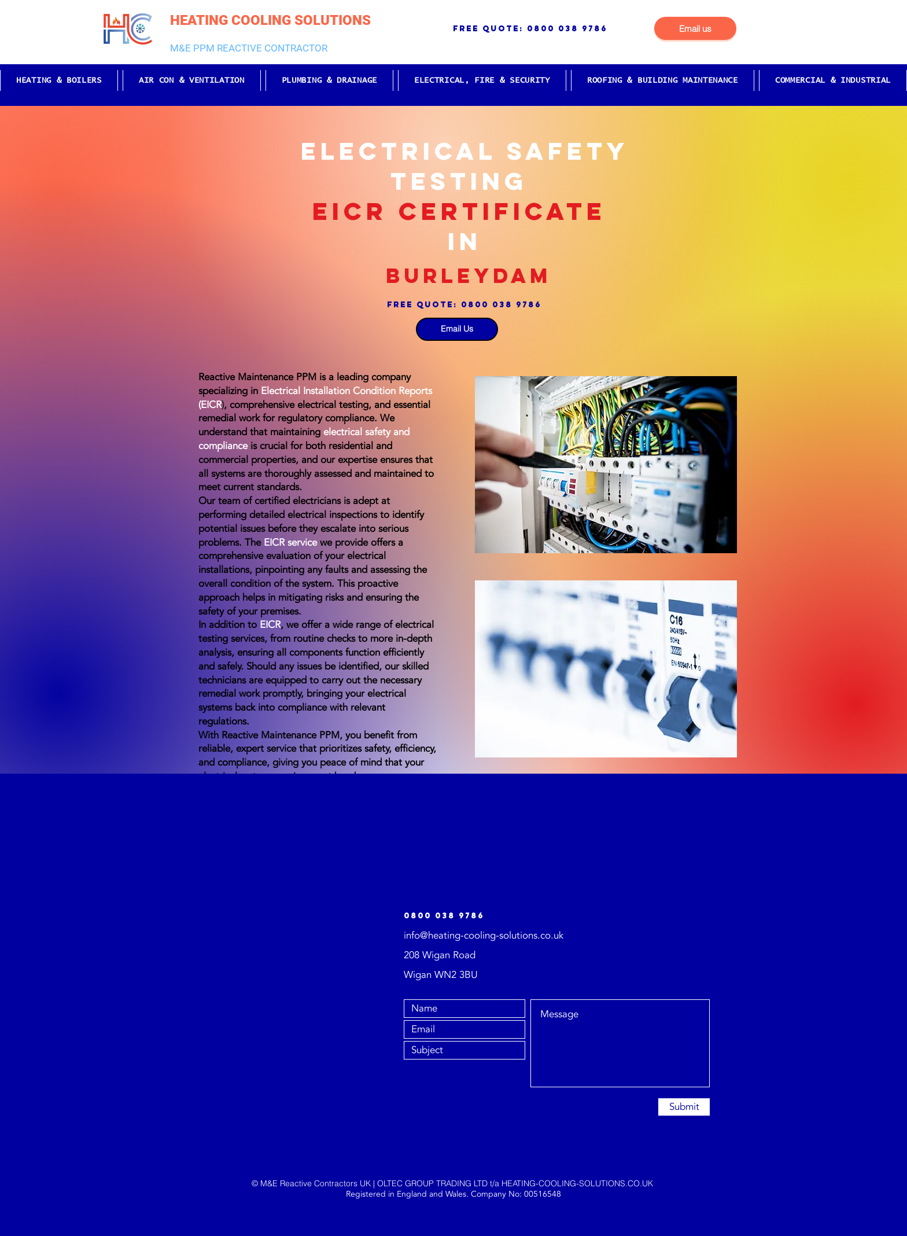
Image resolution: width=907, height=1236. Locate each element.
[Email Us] (457, 329)
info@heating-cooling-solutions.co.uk (483, 935)
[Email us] (695, 28)
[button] (59, 80)
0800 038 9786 (567, 29)
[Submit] (684, 1107)
